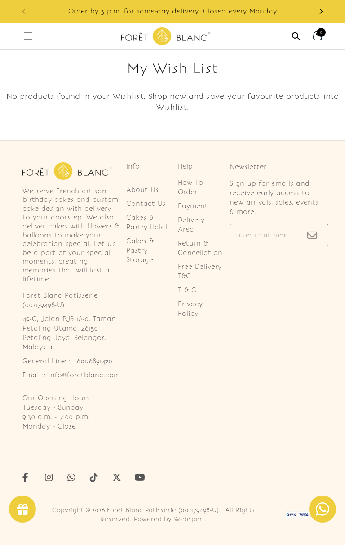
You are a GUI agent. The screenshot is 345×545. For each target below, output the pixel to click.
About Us (142, 190)
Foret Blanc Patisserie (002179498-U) (163, 510)
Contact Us (146, 204)
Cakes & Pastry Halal (146, 222)
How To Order (190, 187)
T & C (187, 290)
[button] (321, 11)
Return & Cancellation (200, 248)
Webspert (189, 519)
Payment (193, 206)
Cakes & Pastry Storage (140, 250)
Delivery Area (191, 224)
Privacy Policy (190, 308)
